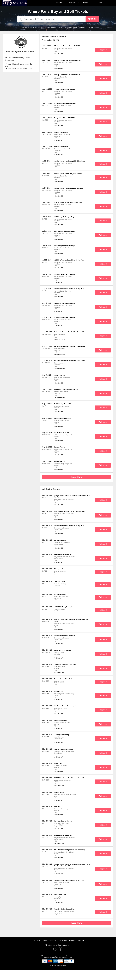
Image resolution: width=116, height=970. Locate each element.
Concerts (74, 3)
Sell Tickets (62, 940)
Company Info (42, 940)
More (101, 3)
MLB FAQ (81, 940)
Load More (76, 477)
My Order (72, 940)
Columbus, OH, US (50, 40)
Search (92, 19)
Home (33, 940)
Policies (53, 940)
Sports (60, 3)
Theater (87, 3)
